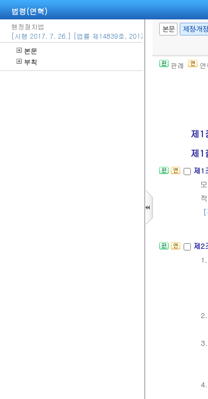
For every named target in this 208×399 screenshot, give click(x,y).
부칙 (27, 61)
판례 (171, 65)
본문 (27, 50)
